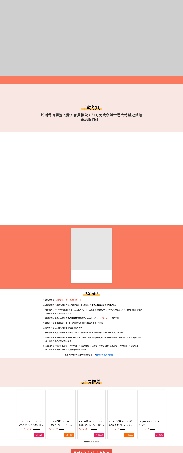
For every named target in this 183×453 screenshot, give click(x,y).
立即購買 (39, 435)
